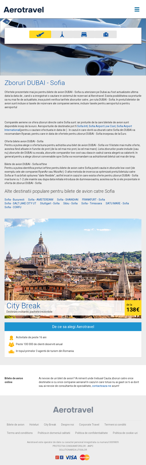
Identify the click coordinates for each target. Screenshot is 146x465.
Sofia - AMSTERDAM (40, 199)
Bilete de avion (15, 424)
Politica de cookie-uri (125, 432)
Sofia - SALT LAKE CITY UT (20, 203)
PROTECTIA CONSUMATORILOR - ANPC (73, 446)
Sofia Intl (82, 126)
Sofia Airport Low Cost (102, 126)
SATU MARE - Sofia (117, 203)
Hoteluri (34, 424)
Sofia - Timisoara (91, 203)
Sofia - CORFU (13, 207)
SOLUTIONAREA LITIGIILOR (73, 449)
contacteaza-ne (101, 385)
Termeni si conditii (115, 424)
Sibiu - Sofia (70, 203)
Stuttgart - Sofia (50, 203)
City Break (50, 424)
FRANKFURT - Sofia (93, 199)
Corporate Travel (89, 424)
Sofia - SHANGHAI (67, 199)
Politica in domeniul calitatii (54, 432)
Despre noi (67, 424)
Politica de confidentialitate (91, 432)
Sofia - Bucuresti (14, 199)
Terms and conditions (20, 432)
